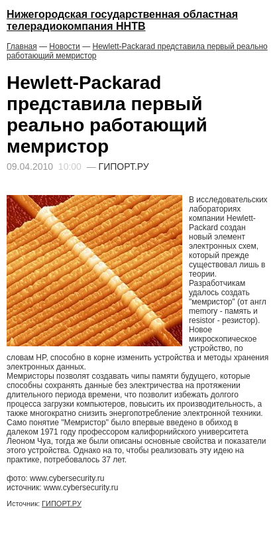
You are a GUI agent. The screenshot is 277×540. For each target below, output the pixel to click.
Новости (64, 46)
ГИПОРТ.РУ (62, 503)
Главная (22, 46)
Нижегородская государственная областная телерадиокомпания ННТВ (122, 20)
